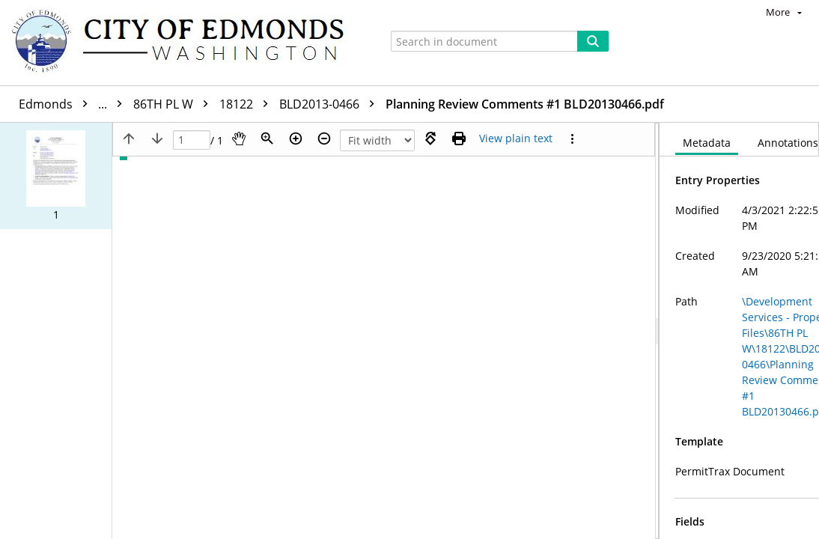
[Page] (191, 140)
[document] (739, 331)
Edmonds (74, 104)
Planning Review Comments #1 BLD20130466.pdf (525, 104)
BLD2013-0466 (330, 104)
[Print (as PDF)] (459, 138)
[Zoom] (267, 138)
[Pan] (239, 138)
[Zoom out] (324, 138)
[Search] (593, 41)
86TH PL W (174, 104)
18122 (247, 104)
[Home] (184, 42)
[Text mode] (516, 138)
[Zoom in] (295, 138)
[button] (56, 176)
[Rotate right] (430, 138)
